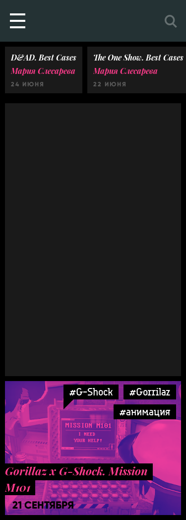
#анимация (145, 411)
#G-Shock (91, 391)
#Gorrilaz (149, 391)
